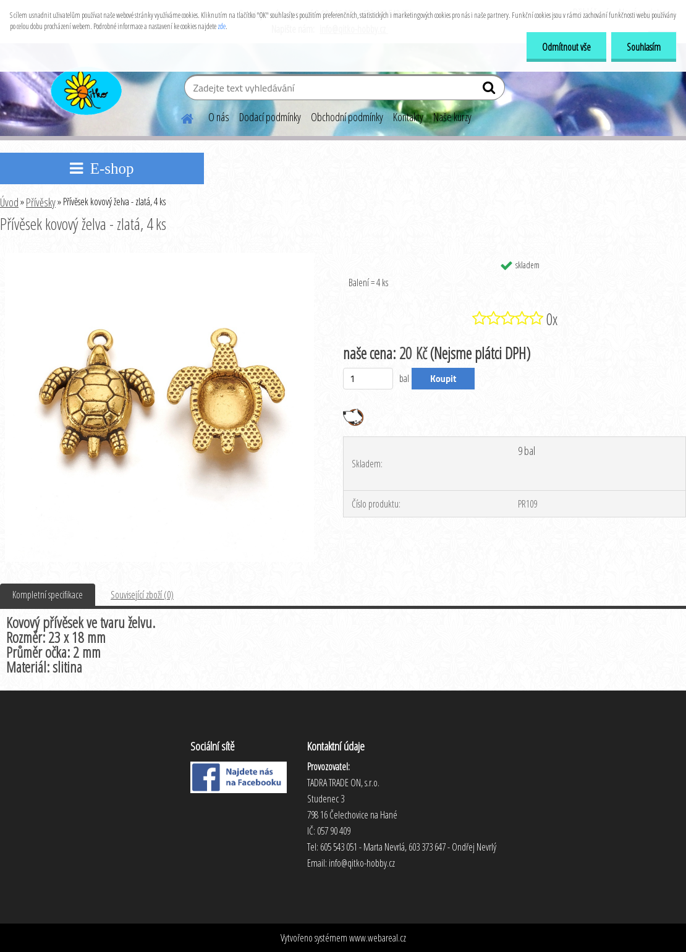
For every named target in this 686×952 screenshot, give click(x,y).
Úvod (9, 202)
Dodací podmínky (270, 116)
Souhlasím (644, 47)
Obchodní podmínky (347, 116)
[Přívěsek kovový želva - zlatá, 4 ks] (159, 258)
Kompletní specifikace (47, 594)
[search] (490, 90)
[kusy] (368, 378)
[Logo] (85, 89)
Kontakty (408, 116)
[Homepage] (180, 117)
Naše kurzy (452, 116)
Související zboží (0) (142, 594)
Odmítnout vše (566, 47)
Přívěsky (41, 202)
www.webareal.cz (377, 938)
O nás (218, 116)
